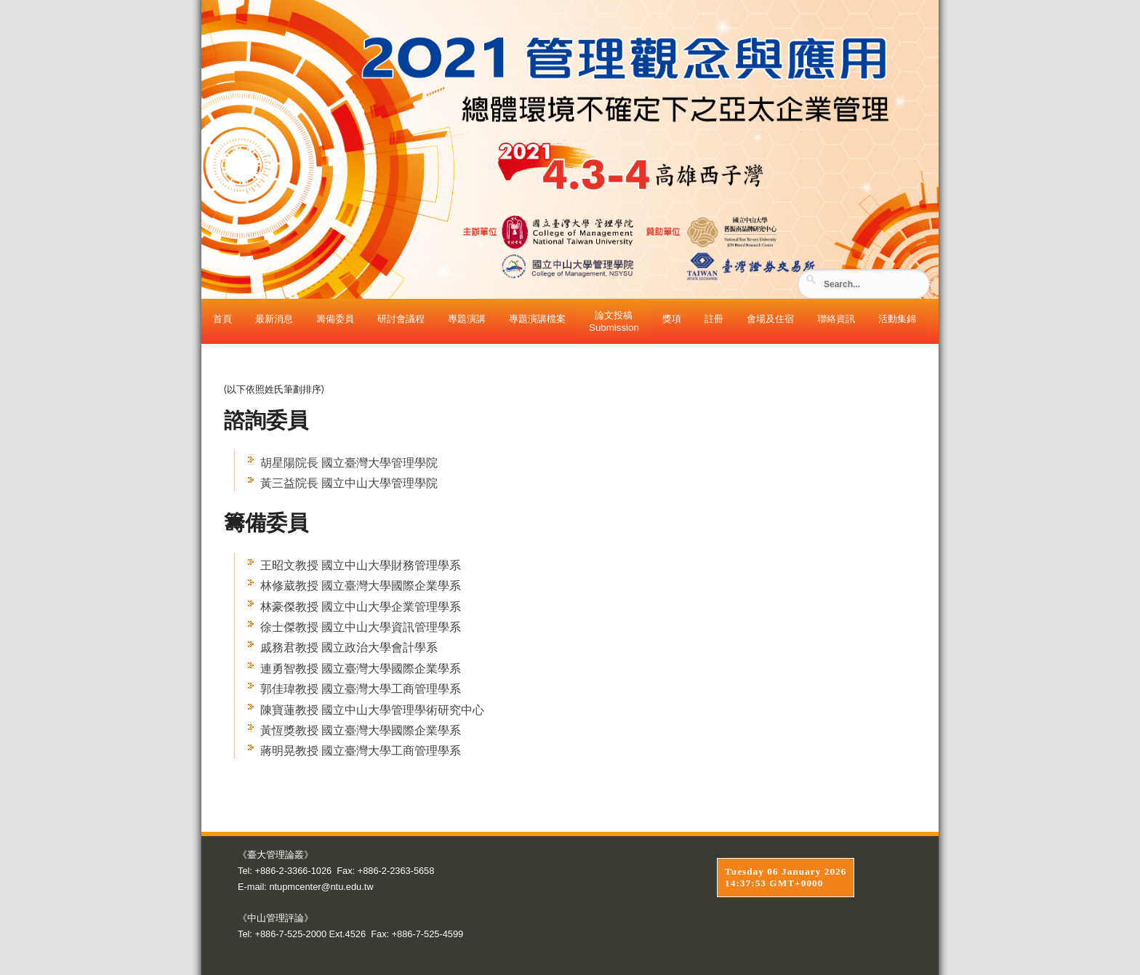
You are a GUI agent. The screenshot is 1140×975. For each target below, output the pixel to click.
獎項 (671, 318)
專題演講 (467, 318)
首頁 (222, 318)
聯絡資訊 (836, 318)
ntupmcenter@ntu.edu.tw (321, 886)
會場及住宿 (770, 318)
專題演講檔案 (537, 318)
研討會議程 (401, 318)
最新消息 (274, 318)
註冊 (714, 318)
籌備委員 (335, 318)
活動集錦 (897, 318)
